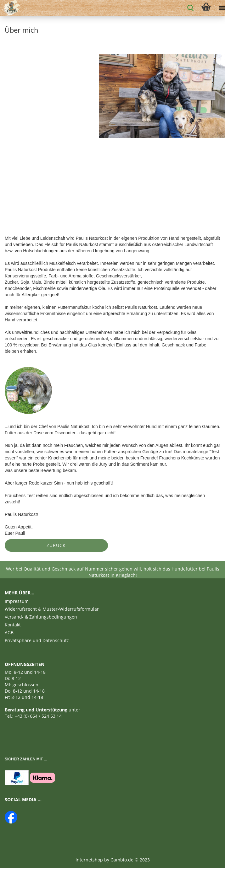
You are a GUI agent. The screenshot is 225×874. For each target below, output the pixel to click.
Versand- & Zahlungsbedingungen (41, 617)
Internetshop (89, 860)
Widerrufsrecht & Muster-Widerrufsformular (52, 609)
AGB (9, 632)
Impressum (17, 601)
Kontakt (13, 625)
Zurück (56, 545)
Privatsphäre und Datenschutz (37, 640)
